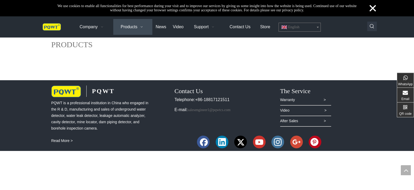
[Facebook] (203, 142)
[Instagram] (277, 142)
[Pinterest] (315, 142)
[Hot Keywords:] (372, 26)
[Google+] (296, 142)
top (406, 170)
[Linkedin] (222, 142)
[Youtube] (259, 142)
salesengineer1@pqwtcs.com (208, 110)
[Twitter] (240, 142)
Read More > (62, 141)
